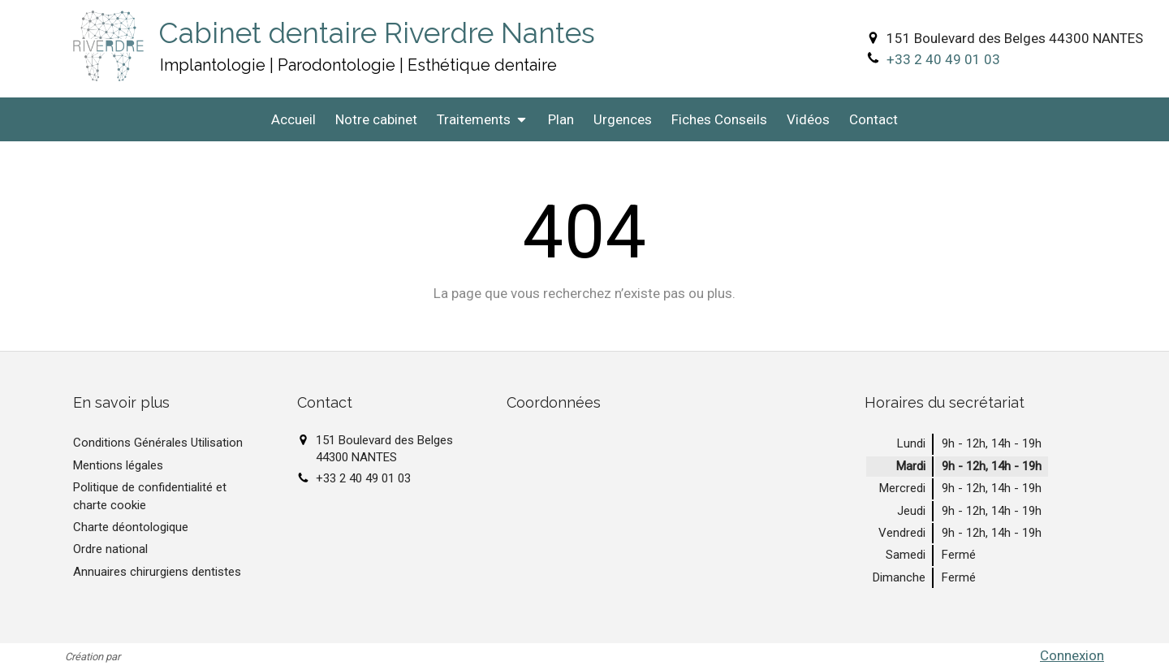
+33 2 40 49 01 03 (943, 59)
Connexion (1072, 655)
